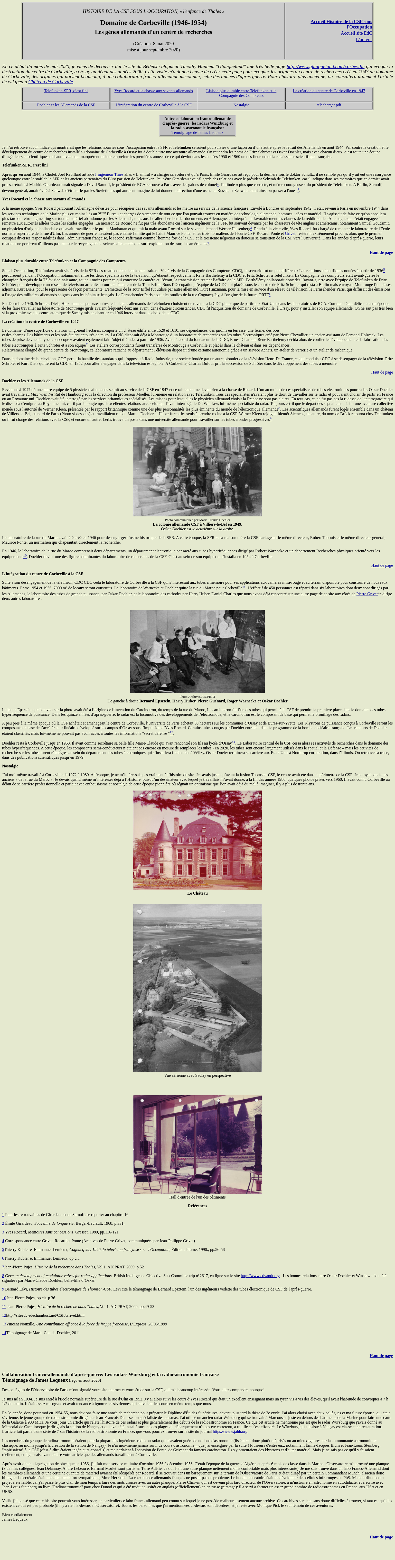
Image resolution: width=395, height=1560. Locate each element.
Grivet (290, 233)
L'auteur (364, 39)
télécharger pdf (329, 105)
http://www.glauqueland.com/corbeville (325, 66)
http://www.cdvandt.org (260, 1276)
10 (4, 1298)
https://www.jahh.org (230, 1431)
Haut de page (381, 252)
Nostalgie (241, 105)
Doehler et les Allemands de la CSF (66, 105)
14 (4, 1333)
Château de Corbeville (50, 81)
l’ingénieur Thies (108, 174)
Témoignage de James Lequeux (197, 132)
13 (4, 1324)
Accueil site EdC (356, 33)
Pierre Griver (367, 594)
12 (4, 1315)
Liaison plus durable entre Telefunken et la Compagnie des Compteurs (241, 93)
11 (4, 1306)
